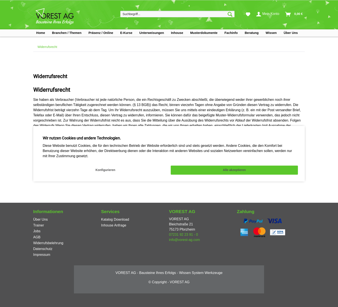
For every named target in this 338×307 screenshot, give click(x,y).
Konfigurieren (105, 170)
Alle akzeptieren (234, 170)
